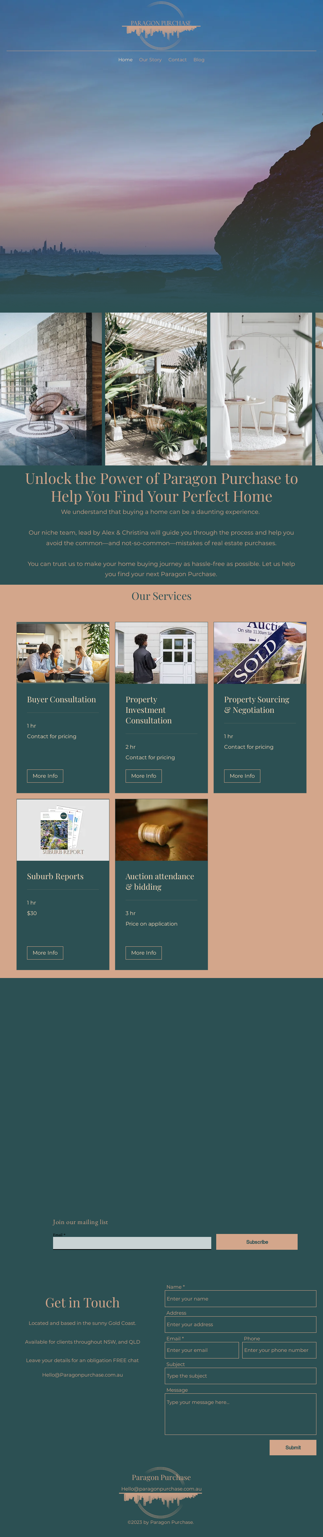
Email (58, 1235)
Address (176, 1312)
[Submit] (293, 1447)
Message (177, 1389)
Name (174, 1286)
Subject (175, 1364)
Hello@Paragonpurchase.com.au (82, 1375)
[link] (63, 699)
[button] (45, 776)
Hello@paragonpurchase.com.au (161, 1489)
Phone (252, 1338)
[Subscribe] (257, 1242)
